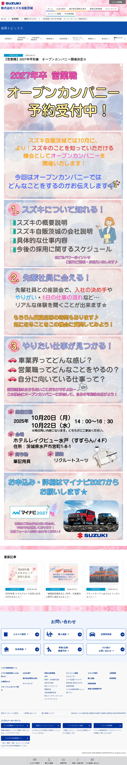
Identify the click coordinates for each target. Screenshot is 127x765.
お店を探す (27, 673)
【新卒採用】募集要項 (21, 39)
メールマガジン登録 (75, 725)
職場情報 (49, 39)
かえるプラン (71, 676)
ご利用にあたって (29, 713)
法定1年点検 (48, 683)
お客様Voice (5, 682)
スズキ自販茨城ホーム (9, 668)
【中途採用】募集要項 (35, 39)
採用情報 (15, 19)
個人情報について (48, 713)
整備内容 (47, 689)
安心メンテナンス (50, 686)
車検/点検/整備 (49, 673)
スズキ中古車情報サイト (14, 738)
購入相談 (91, 678)
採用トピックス (30, 19)
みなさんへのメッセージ (77, 39)
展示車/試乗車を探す (30, 678)
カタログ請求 (92, 673)
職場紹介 (91, 39)
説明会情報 (63, 39)
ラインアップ (27, 683)
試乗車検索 (92, 683)
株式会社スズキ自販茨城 (17, 8)
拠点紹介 (105, 39)
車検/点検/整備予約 (95, 689)
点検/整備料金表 (50, 692)
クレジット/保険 (72, 673)
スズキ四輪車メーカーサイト (13, 725)
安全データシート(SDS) (9, 713)
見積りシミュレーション (45, 725)
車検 (46, 676)
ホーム (3, 19)
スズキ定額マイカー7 (73, 680)
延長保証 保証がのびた (74, 683)
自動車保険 (70, 686)
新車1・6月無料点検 (51, 680)
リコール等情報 (106, 725)
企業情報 (113, 673)
